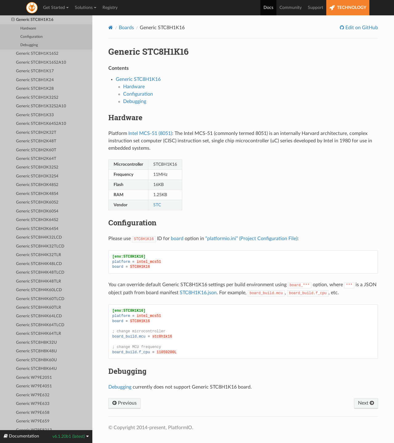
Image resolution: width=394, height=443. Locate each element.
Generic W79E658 (33, 413)
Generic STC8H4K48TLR (38, 281)
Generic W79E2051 (34, 378)
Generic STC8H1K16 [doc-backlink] (148, 51)
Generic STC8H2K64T (36, 159)
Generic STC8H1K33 (35, 115)
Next (366, 403)
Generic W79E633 (33, 404)
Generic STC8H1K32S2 (37, 98)
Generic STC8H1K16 (32, 20)
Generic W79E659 (33, 421)
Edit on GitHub (361, 27)
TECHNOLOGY (347, 8)
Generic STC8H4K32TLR (38, 255)
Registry (110, 8)
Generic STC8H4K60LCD (39, 290)
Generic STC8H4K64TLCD (40, 325)
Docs (268, 8)
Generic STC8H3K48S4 (37, 194)
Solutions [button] (85, 8)
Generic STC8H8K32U (36, 343)
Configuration (31, 36)
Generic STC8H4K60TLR (38, 308)
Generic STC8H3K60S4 (37, 211)
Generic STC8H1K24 (35, 80)
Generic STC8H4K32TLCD (40, 246)
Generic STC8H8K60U (36, 360)
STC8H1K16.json (198, 292)
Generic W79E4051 (34, 386)
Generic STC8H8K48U (36, 351)
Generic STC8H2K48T (36, 141)
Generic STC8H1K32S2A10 (41, 106)
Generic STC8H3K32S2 (37, 167)
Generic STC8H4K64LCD (39, 316)
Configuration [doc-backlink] (132, 222)
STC (157, 205)
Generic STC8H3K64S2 (37, 220)
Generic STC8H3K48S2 (37, 185)
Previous (124, 403)
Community (290, 8)
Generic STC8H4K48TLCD (40, 273)
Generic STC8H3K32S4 (37, 176)
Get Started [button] (56, 8)
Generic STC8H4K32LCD (39, 237)
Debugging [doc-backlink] (127, 371)
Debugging (29, 45)
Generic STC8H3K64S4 (37, 229)
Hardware (28, 28)
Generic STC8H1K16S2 (37, 54)
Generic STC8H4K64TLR (38, 334)
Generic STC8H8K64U (36, 369)
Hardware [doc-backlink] (125, 117)
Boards (126, 27)
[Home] (110, 27)
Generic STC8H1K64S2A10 (41, 124)
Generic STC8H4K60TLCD (40, 299)
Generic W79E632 (33, 395)
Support (315, 8)
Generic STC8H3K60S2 (37, 202)
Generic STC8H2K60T (36, 150)
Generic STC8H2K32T (36, 133)
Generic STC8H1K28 (35, 89)
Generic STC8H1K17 (35, 71)
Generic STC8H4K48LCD (39, 264)
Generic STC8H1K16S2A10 (41, 63)
